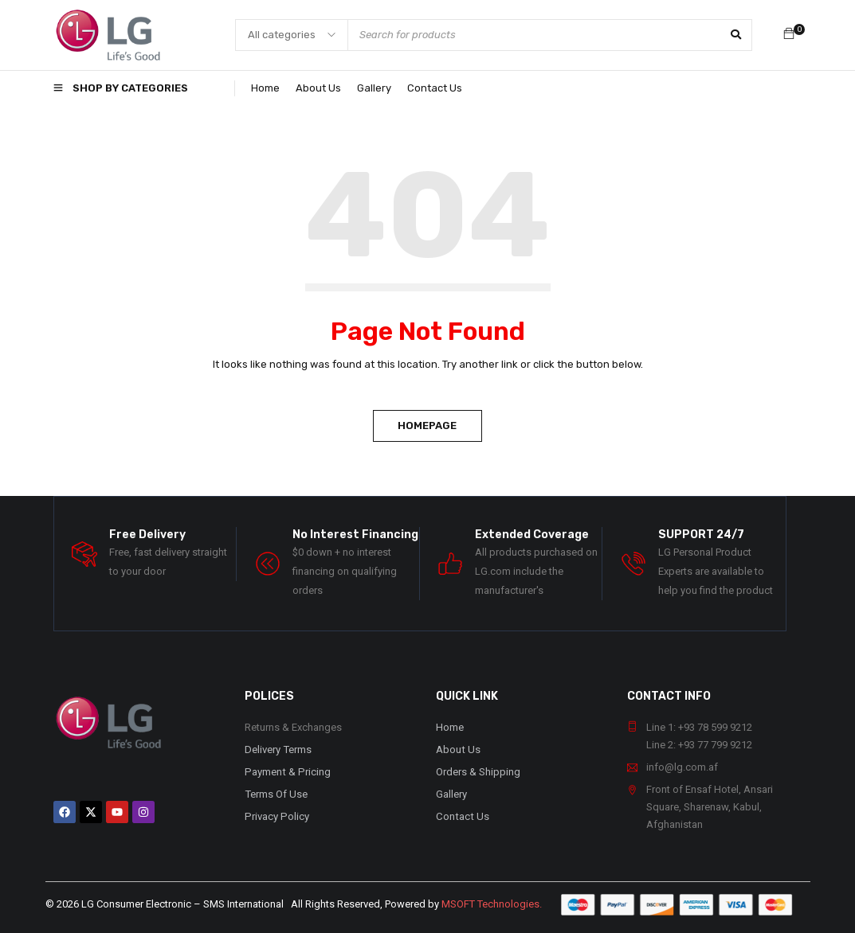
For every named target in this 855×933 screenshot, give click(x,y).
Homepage (427, 425)
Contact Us (461, 816)
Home (450, 727)
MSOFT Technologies (490, 904)
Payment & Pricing (286, 772)
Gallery (451, 794)
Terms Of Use (276, 794)
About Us (458, 749)
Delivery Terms (278, 749)
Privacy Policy (275, 816)
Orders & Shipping (478, 772)
